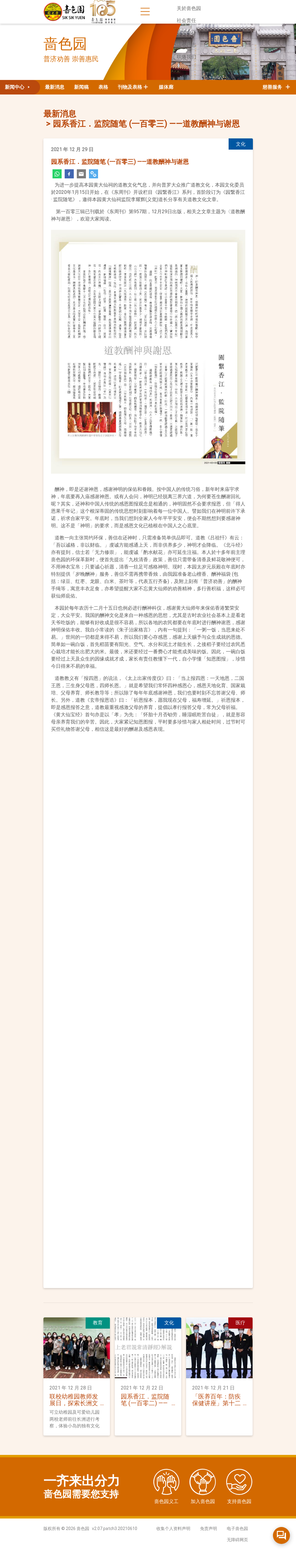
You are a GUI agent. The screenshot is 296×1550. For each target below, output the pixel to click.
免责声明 (208, 1528)
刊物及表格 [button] (130, 87)
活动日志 (186, 45)
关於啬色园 (189, 8)
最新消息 (54, 87)
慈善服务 (277, 87)
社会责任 (186, 20)
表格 (103, 87)
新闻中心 (186, 32)
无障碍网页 (237, 1539)
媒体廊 (166, 87)
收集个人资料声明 (173, 1528)
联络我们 (186, 57)
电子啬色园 (237, 1528)
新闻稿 (81, 87)
